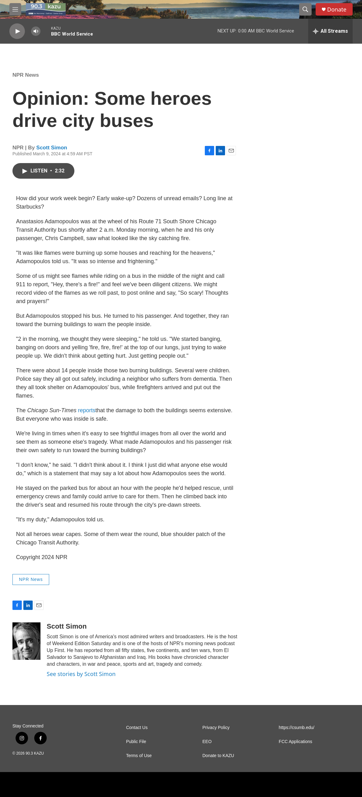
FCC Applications (295, 741)
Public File (136, 741)
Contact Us (137, 727)
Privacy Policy (215, 727)
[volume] (36, 31)
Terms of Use (139, 755)
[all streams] (330, 31)
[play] (17, 31)
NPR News (25, 75)
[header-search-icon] (305, 9)
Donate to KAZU (218, 755)
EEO (207, 741)
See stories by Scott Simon (81, 674)
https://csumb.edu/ (296, 727)
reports (86, 410)
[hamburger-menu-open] (15, 9)
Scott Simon (51, 148)
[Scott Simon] (26, 641)
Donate (336, 9)
